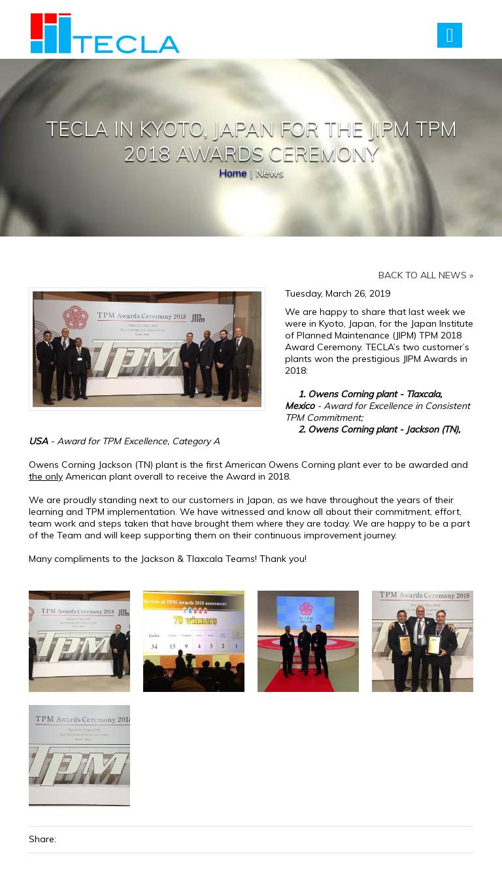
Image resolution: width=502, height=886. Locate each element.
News (270, 172)
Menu (449, 35)
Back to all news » (425, 275)
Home (233, 172)
